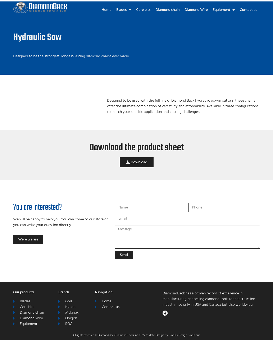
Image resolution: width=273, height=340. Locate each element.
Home (106, 10)
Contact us (248, 10)
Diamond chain (168, 10)
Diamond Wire (196, 10)
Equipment (224, 10)
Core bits (143, 10)
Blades (123, 10)
